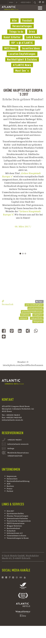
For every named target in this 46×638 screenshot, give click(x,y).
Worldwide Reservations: (18, 452)
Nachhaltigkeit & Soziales (22, 59)
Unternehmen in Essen (16, 535)
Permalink (7, 318)
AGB (8, 483)
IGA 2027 (10, 511)
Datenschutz (12, 478)
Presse (9, 488)
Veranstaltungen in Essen (18, 538)
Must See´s (22, 70)
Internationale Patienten (17, 518)
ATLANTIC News (22, 65)
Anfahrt (11, 2)
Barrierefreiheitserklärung (18, 481)
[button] (4, 338)
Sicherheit (11, 531)
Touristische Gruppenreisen (19, 521)
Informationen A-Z (14, 533)
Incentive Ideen (31, 48)
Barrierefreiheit (13, 528)
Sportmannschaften (15, 513)
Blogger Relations (14, 526)
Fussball (27, 20)
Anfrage (10, 448)
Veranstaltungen (22, 26)
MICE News (10, 48)
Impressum (11, 476)
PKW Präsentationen (15, 523)
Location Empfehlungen (22, 53)
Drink (32, 31)
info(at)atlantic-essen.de (12, 420)
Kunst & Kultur (12, 37)
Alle (14, 20)
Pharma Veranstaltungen (17, 516)
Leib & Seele (33, 37)
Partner (10, 491)
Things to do (16, 31)
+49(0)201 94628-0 (14, 440)
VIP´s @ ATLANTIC (22, 42)
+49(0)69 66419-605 (14, 456)
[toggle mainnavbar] (40, 8)
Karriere (10, 486)
